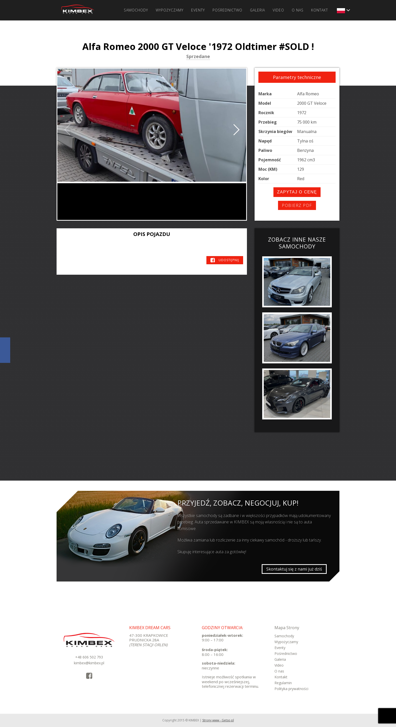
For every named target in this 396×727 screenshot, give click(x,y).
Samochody (136, 10)
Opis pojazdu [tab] (151, 234)
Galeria (257, 10)
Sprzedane (198, 56)
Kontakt (319, 10)
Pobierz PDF (297, 205)
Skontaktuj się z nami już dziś (294, 569)
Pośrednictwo (227, 10)
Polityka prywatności (291, 688)
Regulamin (283, 682)
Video (278, 10)
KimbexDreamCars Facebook (5, 350)
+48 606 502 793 (89, 657)
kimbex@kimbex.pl (89, 662)
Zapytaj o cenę (297, 192)
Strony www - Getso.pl (218, 720)
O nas (297, 10)
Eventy (198, 10)
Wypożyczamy (169, 10)
